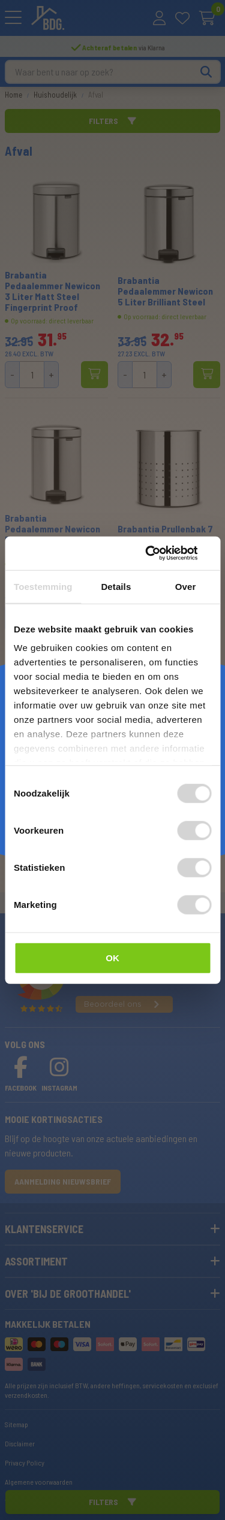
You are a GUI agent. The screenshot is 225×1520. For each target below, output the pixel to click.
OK (112, 957)
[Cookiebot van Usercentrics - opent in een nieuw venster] (160, 553)
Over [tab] (185, 586)
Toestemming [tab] (43, 586)
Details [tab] (116, 586)
